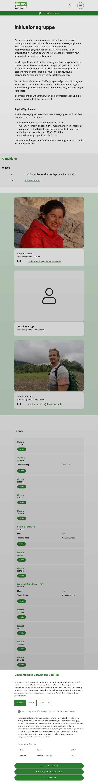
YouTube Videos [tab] (44, 703)
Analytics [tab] (20, 703)
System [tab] (31, 703)
